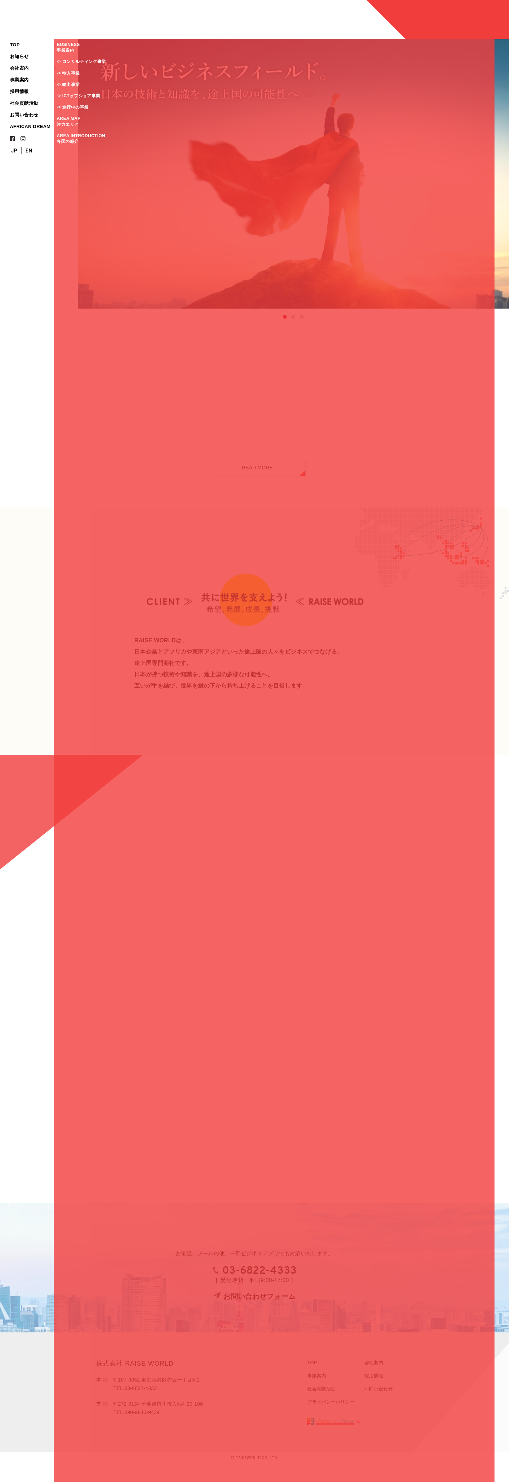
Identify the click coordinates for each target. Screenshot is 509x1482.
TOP (15, 44)
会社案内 (19, 68)
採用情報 (19, 91)
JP (14, 151)
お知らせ (19, 56)
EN (29, 151)
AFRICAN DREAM (30, 126)
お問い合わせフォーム (259, 1315)
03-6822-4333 (259, 1289)
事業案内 (19, 79)
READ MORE (273, 474)
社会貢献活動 (24, 103)
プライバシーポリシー (331, 1420)
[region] (293, 182)
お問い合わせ (24, 114)
